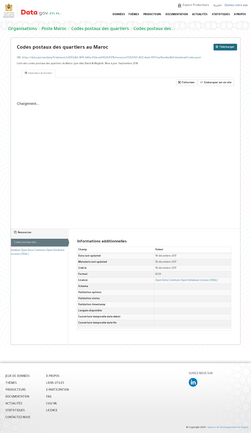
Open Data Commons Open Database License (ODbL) (186, 280)
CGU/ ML (51, 404)
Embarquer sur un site (215, 82)
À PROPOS (240, 14)
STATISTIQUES (221, 14)
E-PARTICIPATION (57, 390)
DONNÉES (119, 14)
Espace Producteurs (196, 5)
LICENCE (51, 410)
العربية (217, 5)
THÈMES (11, 383)
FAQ (48, 397)
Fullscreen (186, 82)
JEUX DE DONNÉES (17, 376)
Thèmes (133, 14)
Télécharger (225, 47)
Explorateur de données (38, 73)
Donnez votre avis (236, 5)
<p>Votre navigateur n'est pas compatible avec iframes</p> (125, 157)
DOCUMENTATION (177, 14)
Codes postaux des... (26, 242)
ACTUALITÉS (199, 14)
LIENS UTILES (55, 383)
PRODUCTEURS (152, 14)
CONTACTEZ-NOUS (17, 417)
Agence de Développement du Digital (228, 427)
